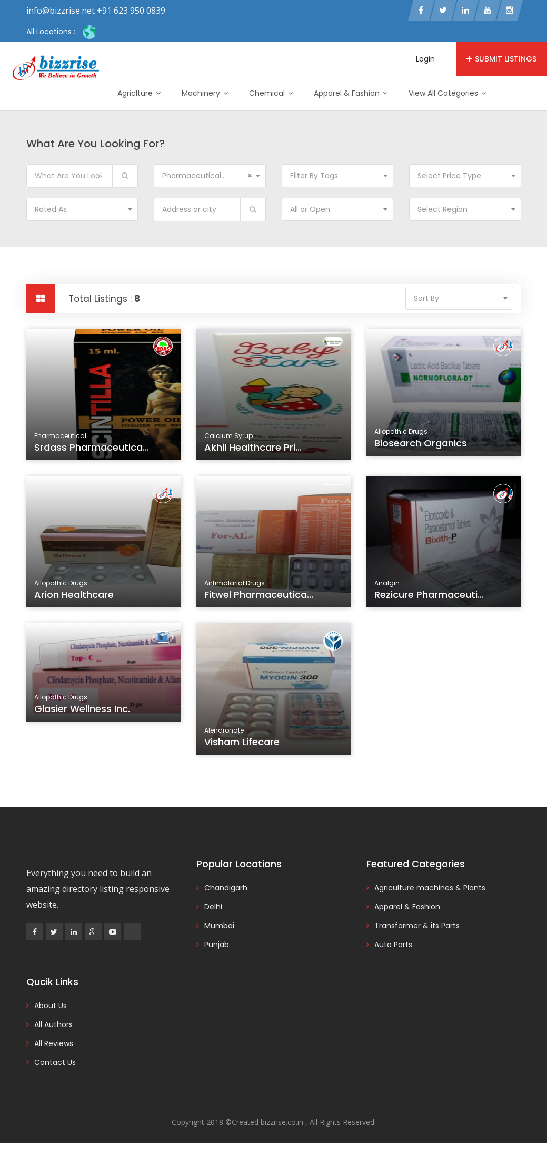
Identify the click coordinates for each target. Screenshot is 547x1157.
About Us (50, 1005)
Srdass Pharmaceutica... (91, 447)
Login (425, 59)
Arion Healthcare (76, 599)
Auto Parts (393, 944)
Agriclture (139, 93)
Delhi (213, 906)
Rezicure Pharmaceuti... (431, 599)
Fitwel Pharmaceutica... (260, 599)
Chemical (271, 93)
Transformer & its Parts (417, 925)
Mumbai (219, 925)
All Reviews (53, 1043)
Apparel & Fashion (350, 93)
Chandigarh (225, 887)
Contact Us (55, 1062)
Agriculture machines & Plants (429, 887)
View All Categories (447, 93)
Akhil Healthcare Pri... (253, 447)
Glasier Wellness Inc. (83, 715)
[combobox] (210, 175)
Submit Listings (501, 59)
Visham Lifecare (244, 746)
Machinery (205, 93)
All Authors (53, 1024)
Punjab (216, 944)
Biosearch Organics (420, 443)
